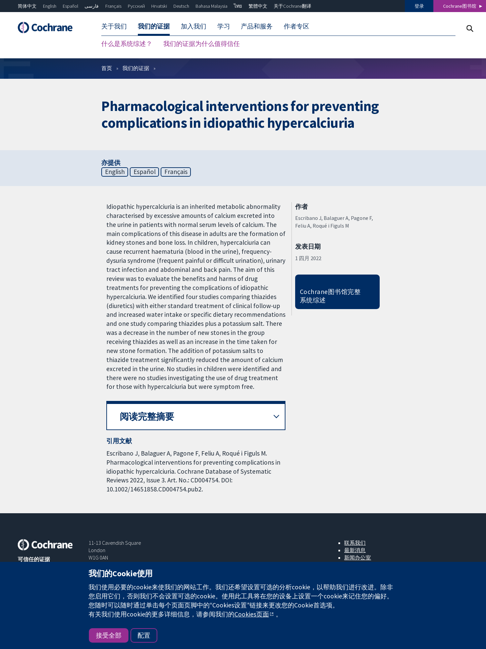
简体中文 (27, 6)
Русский (136, 6)
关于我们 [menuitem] (114, 26)
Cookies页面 (251, 614)
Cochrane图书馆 (459, 6)
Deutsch (181, 6)
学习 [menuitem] (223, 26)
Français (113, 6)
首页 (106, 68)
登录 (419, 6)
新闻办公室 (357, 557)
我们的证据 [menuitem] (154, 26)
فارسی (92, 6)
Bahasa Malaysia (211, 6)
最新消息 (355, 550)
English (49, 6)
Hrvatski (159, 6)
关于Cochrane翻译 (292, 6)
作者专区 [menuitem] (296, 26)
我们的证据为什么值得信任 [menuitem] (201, 44)
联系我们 (355, 542)
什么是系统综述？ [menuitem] (126, 44)
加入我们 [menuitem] (193, 26)
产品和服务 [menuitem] (257, 26)
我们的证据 (135, 68)
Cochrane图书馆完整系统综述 (330, 296)
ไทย (238, 6)
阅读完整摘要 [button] (147, 416)
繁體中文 (258, 6)
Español (70, 6)
